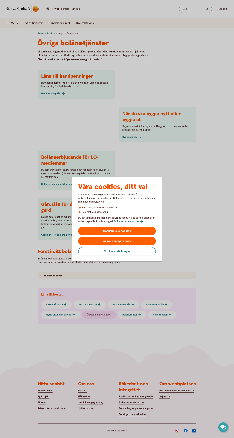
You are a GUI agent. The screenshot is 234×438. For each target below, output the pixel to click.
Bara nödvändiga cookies (117, 241)
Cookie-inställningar (117, 251)
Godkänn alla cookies (117, 231)
